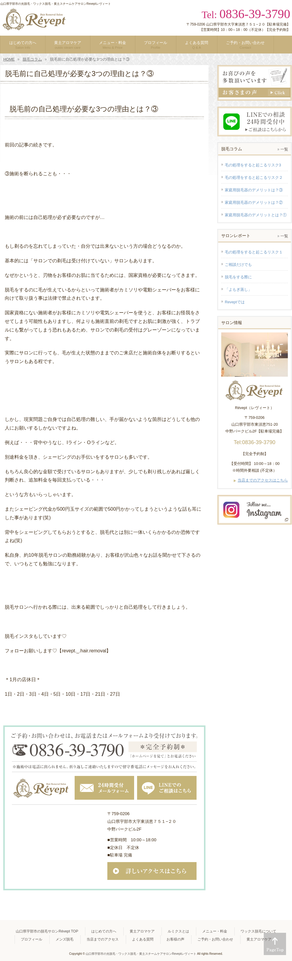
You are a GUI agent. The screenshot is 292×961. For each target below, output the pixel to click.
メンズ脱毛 (64, 939)
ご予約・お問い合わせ (215, 939)
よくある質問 (142, 939)
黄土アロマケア (142, 931)
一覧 (284, 149)
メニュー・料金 (214, 931)
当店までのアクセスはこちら (263, 480)
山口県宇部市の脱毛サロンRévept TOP (47, 931)
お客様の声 (175, 939)
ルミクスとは (178, 931)
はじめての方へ (103, 931)
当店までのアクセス (103, 939)
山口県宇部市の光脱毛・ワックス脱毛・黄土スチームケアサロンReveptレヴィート (141, 953)
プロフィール (31, 939)
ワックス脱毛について (258, 931)
